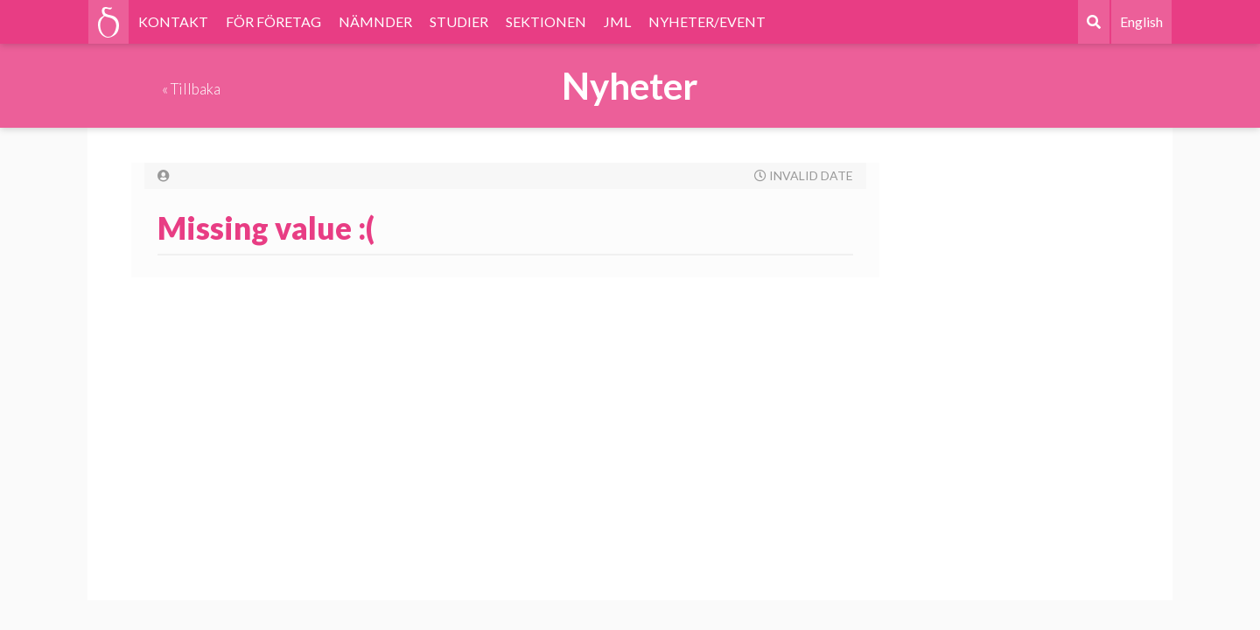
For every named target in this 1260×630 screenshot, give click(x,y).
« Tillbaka (191, 89)
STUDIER (459, 21)
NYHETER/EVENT (707, 21)
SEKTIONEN (546, 21)
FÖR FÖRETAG (273, 21)
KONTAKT (173, 21)
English (1141, 21)
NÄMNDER (375, 21)
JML (617, 21)
